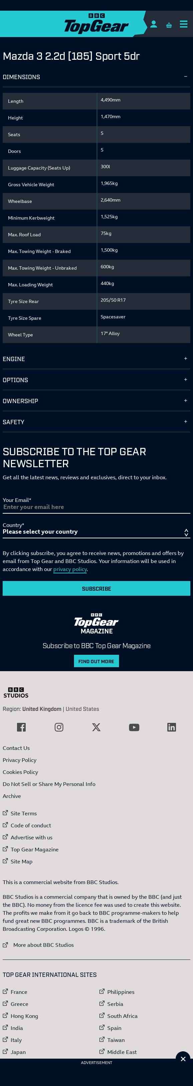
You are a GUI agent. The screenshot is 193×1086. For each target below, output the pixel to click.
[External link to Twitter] (96, 727)
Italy (16, 1040)
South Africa (122, 1016)
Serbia (115, 1004)
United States (82, 708)
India (17, 1028)
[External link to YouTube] (134, 727)
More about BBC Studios (38, 944)
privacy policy (70, 569)
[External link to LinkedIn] (171, 727)
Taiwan (116, 1040)
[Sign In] (153, 24)
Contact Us (16, 748)
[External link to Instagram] (59, 727)
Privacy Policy (19, 760)
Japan (18, 1052)
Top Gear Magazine (35, 849)
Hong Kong (24, 1016)
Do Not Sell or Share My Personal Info (49, 784)
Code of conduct (31, 825)
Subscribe (96, 588)
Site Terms (24, 813)
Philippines (120, 992)
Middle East (122, 1052)
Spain (114, 1028)
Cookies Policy (20, 772)
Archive (12, 796)
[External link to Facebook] (21, 727)
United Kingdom (41, 708)
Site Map (22, 861)
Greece (19, 1004)
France (19, 992)
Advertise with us (31, 837)
